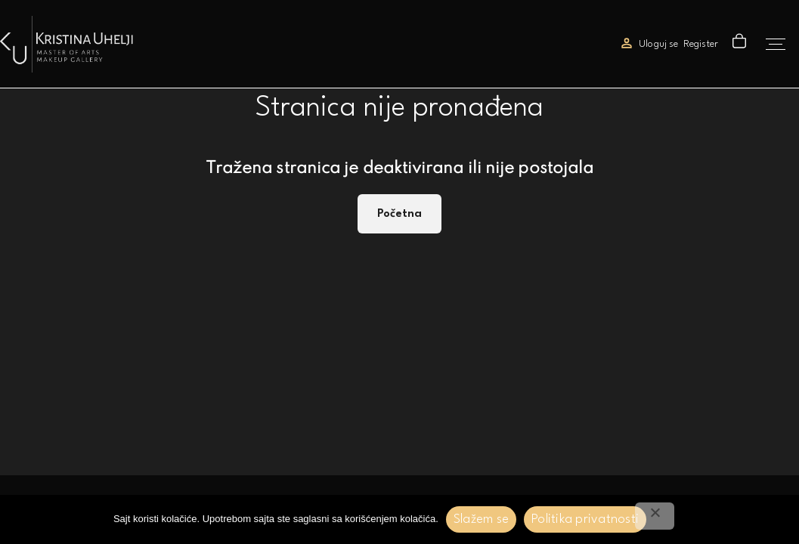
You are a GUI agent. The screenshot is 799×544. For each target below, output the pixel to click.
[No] (654, 516)
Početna (400, 214)
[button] (741, 44)
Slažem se (481, 519)
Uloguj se (658, 44)
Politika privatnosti (585, 519)
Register (700, 44)
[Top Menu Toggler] (775, 44)
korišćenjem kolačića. (391, 518)
